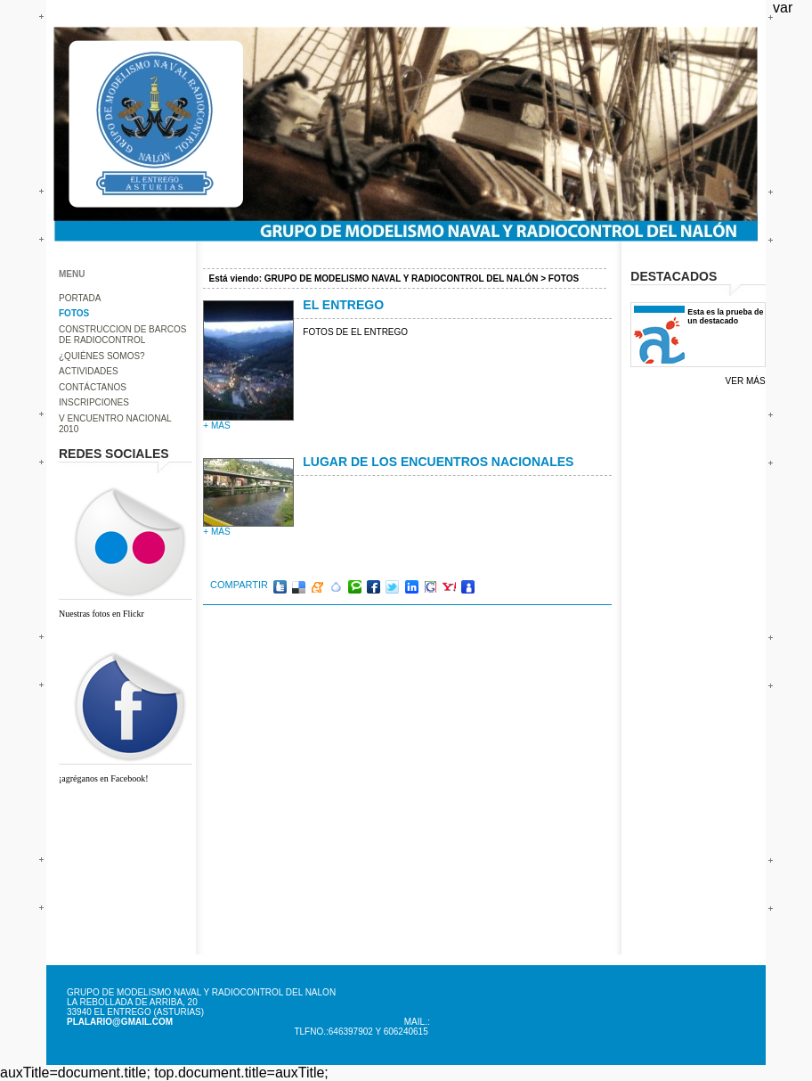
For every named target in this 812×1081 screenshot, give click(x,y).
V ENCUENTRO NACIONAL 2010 (115, 424)
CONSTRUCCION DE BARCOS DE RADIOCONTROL (122, 335)
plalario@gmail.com (120, 1022)
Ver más (746, 381)
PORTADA (80, 298)
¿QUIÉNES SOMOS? (102, 356)
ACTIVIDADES (88, 371)
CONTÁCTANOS (92, 387)
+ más (216, 425)
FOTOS (74, 313)
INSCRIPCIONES (94, 402)
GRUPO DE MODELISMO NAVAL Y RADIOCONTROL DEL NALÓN (401, 278)
